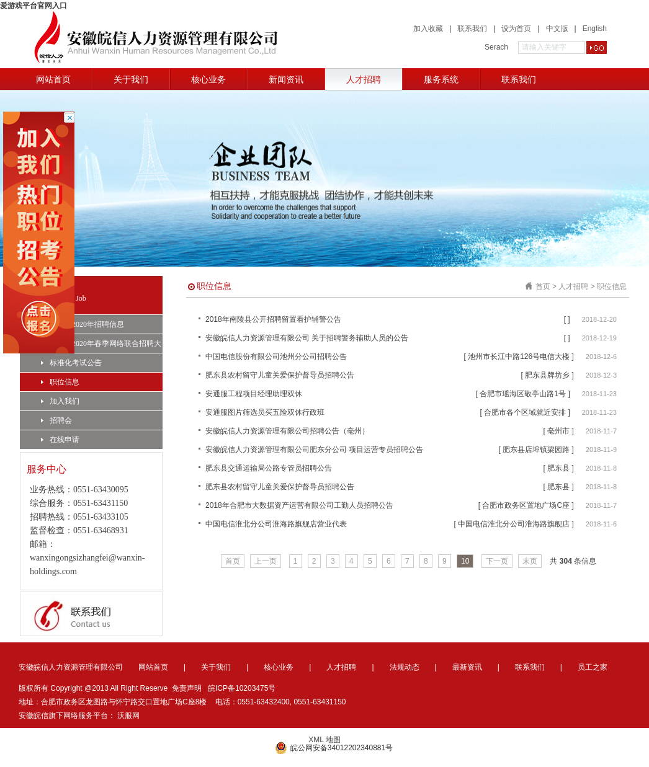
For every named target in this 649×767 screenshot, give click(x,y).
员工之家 (592, 667)
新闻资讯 (286, 79)
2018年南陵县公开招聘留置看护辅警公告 (273, 319)
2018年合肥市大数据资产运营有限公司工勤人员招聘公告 (299, 505)
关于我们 (131, 79)
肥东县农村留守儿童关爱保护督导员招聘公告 (279, 375)
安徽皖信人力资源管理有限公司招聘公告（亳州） (287, 431)
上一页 (265, 561)
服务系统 (441, 79)
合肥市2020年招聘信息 (82, 324)
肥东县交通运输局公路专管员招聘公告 (268, 468)
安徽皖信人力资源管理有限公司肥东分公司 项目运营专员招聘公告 (314, 449)
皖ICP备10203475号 (241, 688)
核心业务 (208, 79)
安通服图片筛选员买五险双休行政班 (264, 412)
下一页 (497, 561)
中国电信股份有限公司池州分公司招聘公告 (276, 356)
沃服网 (128, 715)
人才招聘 (363, 79)
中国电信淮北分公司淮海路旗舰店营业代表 (276, 524)
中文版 (557, 28)
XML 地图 (324, 739)
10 (465, 561)
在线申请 (60, 439)
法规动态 (404, 667)
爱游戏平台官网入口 (33, 5)
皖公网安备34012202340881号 (334, 748)
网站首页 (53, 79)
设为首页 (516, 28)
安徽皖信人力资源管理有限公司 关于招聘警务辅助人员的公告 (306, 338)
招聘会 (56, 420)
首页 (542, 286)
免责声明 (187, 688)
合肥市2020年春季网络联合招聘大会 (101, 346)
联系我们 (472, 28)
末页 (529, 561)
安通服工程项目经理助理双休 (253, 393)
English (595, 28)
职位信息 (60, 382)
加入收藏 (428, 28)
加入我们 (60, 401)
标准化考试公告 (71, 362)
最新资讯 (467, 667)
